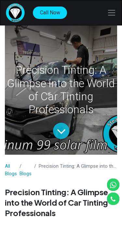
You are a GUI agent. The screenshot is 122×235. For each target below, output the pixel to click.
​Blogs (26, 174)
